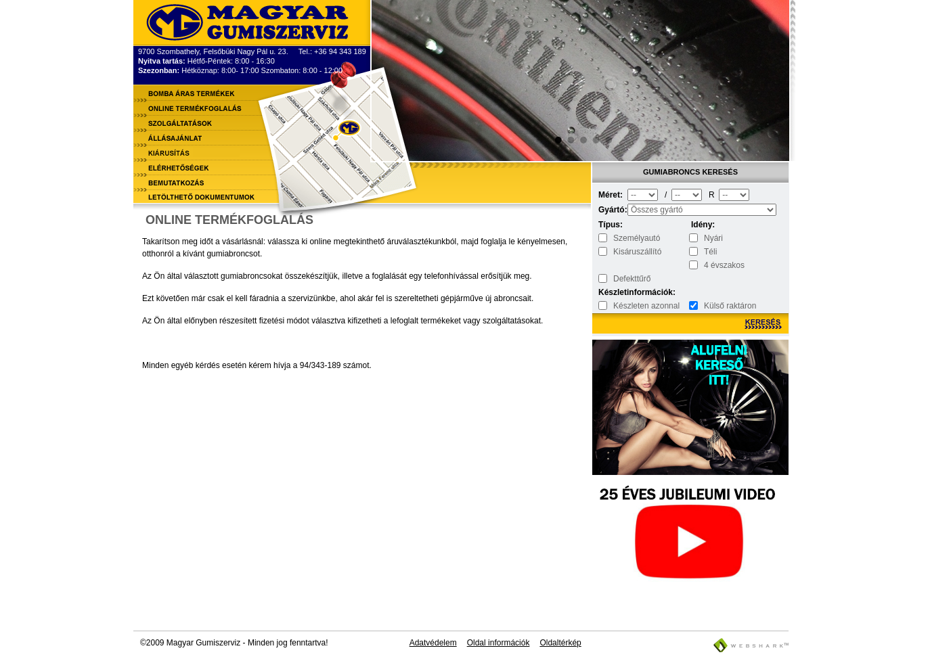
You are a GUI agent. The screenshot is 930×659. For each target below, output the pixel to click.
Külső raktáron (730, 306)
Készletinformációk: (611, 292)
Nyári (713, 238)
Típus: (610, 224)
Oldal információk (498, 642)
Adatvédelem (433, 642)
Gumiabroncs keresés (690, 172)
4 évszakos (724, 265)
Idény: (703, 224)
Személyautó (636, 238)
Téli (710, 251)
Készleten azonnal (646, 306)
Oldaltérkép (560, 642)
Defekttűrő (631, 278)
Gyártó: (611, 209)
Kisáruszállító (637, 251)
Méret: (610, 195)
